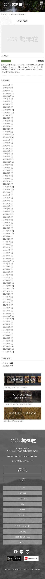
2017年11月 (7, 286)
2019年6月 (7, 244)
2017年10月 (7, 289)
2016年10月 (7, 319)
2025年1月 (7, 107)
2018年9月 (7, 264)
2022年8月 (7, 168)
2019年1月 (7, 255)
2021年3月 (7, 206)
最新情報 (13, 14)
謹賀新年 (5, 56)
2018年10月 (7, 261)
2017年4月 (7, 305)
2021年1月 (7, 209)
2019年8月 (7, 239)
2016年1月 (7, 344)
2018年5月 (7, 275)
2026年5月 (7, 88)
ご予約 (22, 480)
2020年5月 (7, 225)
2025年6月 (7, 101)
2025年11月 (7, 96)
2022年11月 (7, 162)
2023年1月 (7, 156)
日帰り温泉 (22, 493)
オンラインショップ (22, 526)
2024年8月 (7, 118)
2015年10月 (7, 352)
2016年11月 (7, 316)
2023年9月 (7, 140)
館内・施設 (22, 515)
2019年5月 (7, 247)
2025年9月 (7, 99)
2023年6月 (7, 145)
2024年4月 (7, 126)
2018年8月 (7, 266)
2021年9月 (7, 192)
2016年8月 (7, 324)
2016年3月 (7, 338)
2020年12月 (7, 211)
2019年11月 (7, 233)
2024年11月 (7, 110)
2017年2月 (7, 308)
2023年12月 (7, 134)
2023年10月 (7, 137)
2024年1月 (7, 132)
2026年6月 (7, 85)
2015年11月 (7, 349)
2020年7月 (7, 223)
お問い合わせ (22, 470)
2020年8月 (7, 220)
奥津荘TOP (4, 14)
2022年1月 (7, 184)
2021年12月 (7, 187)
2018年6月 (7, 272)
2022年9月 (7, 165)
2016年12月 (7, 313)
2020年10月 (7, 214)
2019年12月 (7, 231)
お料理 (22, 509)
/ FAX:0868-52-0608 (29, 456)
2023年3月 (7, 151)
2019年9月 (7, 236)
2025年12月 (7, 93)
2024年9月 (7, 115)
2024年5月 (7, 123)
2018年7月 (7, 269)
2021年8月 (7, 195)
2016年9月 (7, 321)
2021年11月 (7, 189)
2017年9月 (7, 291)
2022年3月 (7, 181)
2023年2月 (7, 154)
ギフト (22, 542)
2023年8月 (7, 143)
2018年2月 (7, 277)
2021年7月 (7, 198)
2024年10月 (7, 113)
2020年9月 (7, 217)
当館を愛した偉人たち (22, 537)
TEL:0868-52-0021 (14, 456)
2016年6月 (7, 330)
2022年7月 (7, 170)
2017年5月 (7, 302)
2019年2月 (7, 253)
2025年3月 (7, 104)
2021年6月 (7, 200)
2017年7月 (7, 297)
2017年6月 (7, 299)
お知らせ (6, 363)
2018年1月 (7, 280)
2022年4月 (7, 178)
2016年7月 (7, 327)
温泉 (22, 504)
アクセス (22, 520)
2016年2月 (7, 341)
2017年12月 (7, 283)
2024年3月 (7, 129)
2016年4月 (7, 335)
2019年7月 (7, 242)
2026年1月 (7, 90)
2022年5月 (7, 176)
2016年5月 (7, 332)
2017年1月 (7, 310)
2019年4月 (7, 250)
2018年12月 (7, 258)
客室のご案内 (22, 499)
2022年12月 (7, 159)
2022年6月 (7, 173)
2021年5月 (7, 203)
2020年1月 (7, 228)
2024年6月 (7, 121)
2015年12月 (7, 346)
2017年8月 (7, 294)
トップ (22, 488)
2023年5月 (7, 148)
